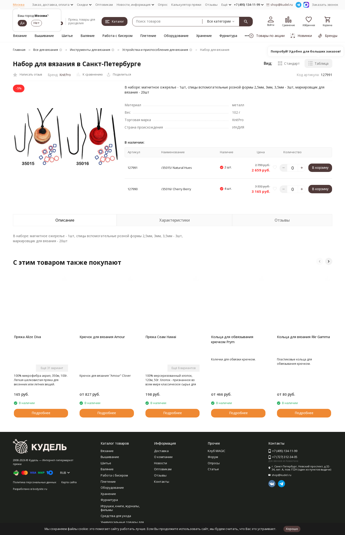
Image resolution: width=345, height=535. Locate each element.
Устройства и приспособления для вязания (155, 49)
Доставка (161, 451)
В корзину (320, 167)
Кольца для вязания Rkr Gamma (303, 337)
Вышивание (44, 35)
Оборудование (176, 35)
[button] (319, 261)
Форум (213, 457)
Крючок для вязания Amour (102, 337)
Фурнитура (228, 35)
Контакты (161, 481)
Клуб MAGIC (216, 451)
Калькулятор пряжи (186, 4)
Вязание (20, 35)
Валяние (87, 35)
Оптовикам (104, 4)
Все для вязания (45, 49)
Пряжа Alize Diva (27, 337)
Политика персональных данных (34, 482)
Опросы (214, 463)
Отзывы (211, 4)
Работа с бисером (117, 35)
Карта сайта (69, 482)
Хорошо (292, 529)
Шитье (67, 35)
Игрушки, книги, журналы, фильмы (120, 508)
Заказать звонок (325, 4)
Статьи (213, 469)
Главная (19, 49)
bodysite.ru (40, 489)
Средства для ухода (116, 516)
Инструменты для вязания (90, 49)
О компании (163, 457)
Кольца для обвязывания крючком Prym (232, 339)
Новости (160, 463)
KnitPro (65, 74)
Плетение (148, 35)
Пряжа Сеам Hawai (160, 337)
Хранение (204, 35)
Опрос (162, 4)
